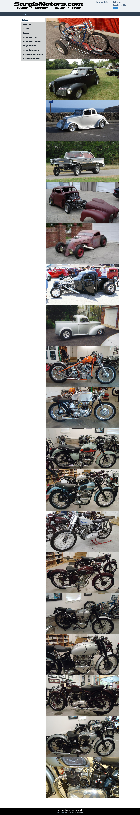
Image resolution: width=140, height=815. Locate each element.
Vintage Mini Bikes (29, 46)
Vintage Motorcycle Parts (32, 41)
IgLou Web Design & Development (74, 812)
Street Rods (27, 24)
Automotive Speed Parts (31, 58)
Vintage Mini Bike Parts (31, 50)
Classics (26, 33)
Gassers (26, 29)
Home (25, 14)
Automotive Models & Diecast (33, 54)
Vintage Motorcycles (30, 37)
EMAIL (115, 7)
